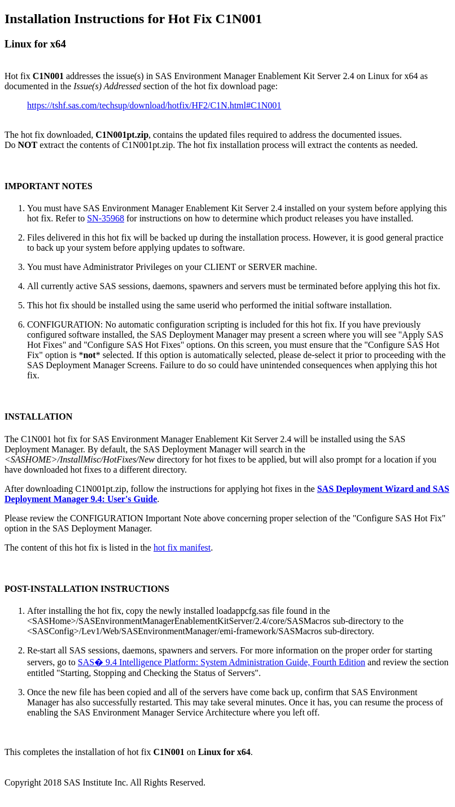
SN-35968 (105, 218)
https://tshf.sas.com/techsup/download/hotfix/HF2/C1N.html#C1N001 (154, 105)
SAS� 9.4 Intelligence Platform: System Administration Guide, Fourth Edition (221, 662)
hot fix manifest (182, 547)
